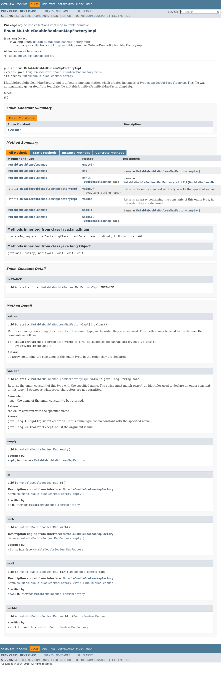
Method (65, 16)
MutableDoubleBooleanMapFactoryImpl (61, 41)
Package (21, 4)
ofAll (86, 177)
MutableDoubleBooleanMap (27, 164)
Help (89, 4)
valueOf (88, 188)
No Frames (63, 11)
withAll (88, 216)
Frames (49, 11)
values (87, 198)
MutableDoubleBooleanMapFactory (29, 55)
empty (86, 164)
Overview (7, 4)
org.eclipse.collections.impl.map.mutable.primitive (53, 25)
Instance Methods (76, 152)
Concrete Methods (110, 152)
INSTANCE (14, 130)
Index (80, 4)
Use (44, 4)
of (84, 170)
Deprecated (66, 4)
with (85, 209)
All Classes (85, 11)
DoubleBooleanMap (97, 181)
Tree (52, 4)
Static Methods (45, 152)
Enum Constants (37, 16)
